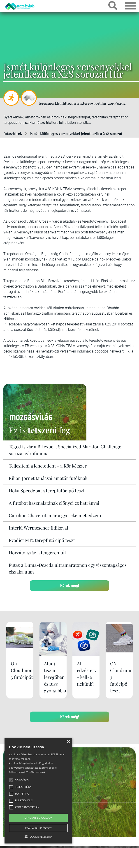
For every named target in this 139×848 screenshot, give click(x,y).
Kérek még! (69, 585)
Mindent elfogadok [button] (38, 817)
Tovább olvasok (35, 772)
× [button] (68, 742)
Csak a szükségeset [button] (38, 828)
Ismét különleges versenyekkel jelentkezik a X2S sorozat (76, 133)
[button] (38, 836)
